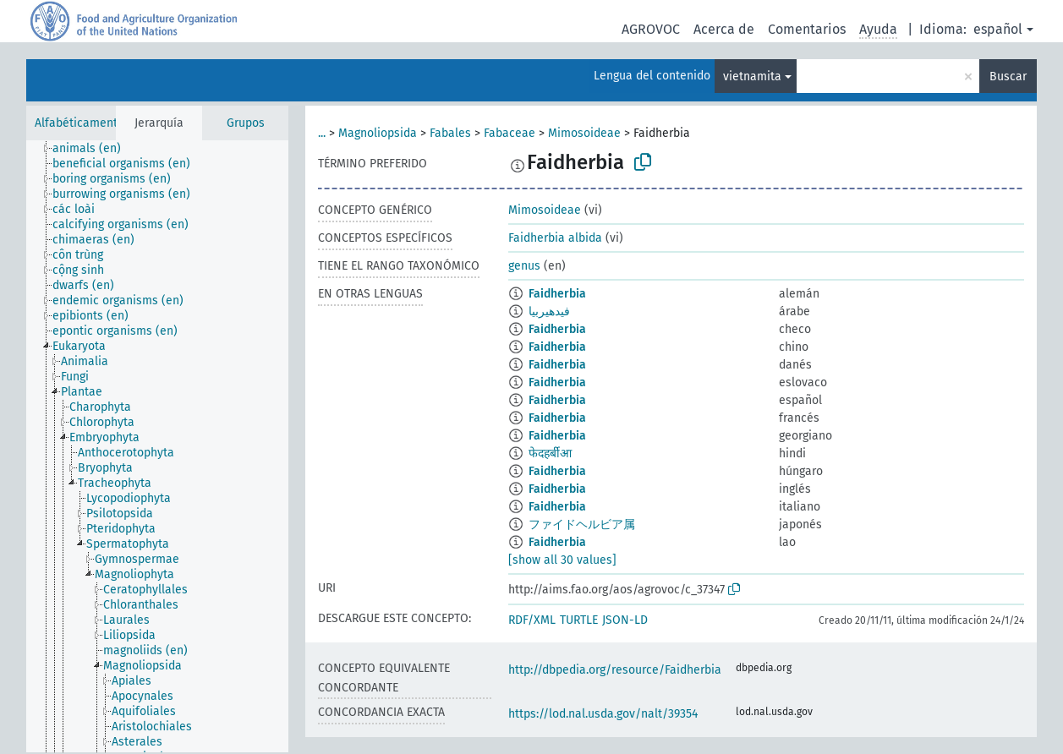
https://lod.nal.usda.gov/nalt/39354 (603, 714)
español (997, 29)
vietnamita (752, 76)
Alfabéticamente (79, 123)
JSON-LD (625, 620)
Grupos (246, 123)
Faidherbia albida (555, 238)
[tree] (157, 446)
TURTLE (579, 620)
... (322, 133)
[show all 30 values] (562, 560)
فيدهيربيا (549, 311)
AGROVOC (651, 29)
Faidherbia (557, 294)
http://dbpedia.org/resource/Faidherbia (614, 670)
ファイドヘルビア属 (582, 524)
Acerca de (723, 29)
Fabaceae (509, 133)
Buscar (1008, 76)
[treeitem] (94, 148)
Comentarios (807, 29)
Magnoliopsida (377, 133)
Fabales (450, 133)
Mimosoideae (584, 133)
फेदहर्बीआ (550, 453)
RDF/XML (532, 620)
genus (524, 266)
